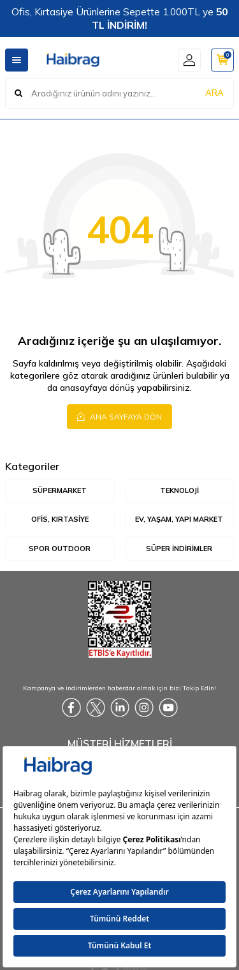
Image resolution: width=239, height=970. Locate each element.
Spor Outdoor (60, 548)
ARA (214, 92)
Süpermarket (60, 490)
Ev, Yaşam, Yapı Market (179, 519)
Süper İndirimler (179, 548)
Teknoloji (179, 490)
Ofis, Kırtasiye (60, 519)
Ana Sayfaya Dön (119, 416)
